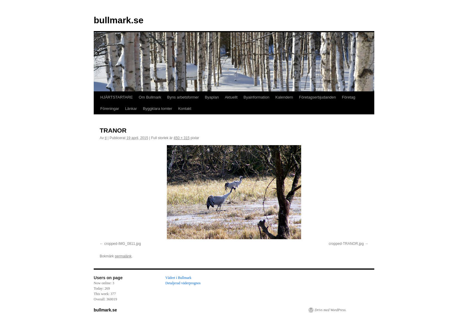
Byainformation (257, 97)
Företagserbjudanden (317, 97)
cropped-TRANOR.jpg (346, 244)
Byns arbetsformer (183, 97)
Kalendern (284, 97)
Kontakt (184, 108)
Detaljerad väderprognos (183, 283)
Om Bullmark (150, 97)
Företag (348, 97)
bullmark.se (119, 20)
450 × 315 (182, 138)
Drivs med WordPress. (331, 310)
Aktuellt (231, 97)
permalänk (123, 256)
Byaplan (212, 97)
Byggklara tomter (157, 108)
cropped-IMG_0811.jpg (122, 244)
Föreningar (109, 108)
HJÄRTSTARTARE (116, 97)
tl (106, 138)
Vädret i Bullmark (178, 278)
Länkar (131, 108)
